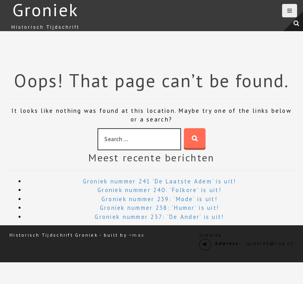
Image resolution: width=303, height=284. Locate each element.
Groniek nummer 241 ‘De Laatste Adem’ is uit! (159, 181)
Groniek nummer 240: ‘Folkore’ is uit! (159, 190)
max (138, 235)
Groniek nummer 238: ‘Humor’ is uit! (159, 207)
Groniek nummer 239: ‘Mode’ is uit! (159, 199)
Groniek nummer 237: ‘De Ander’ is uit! (159, 216)
